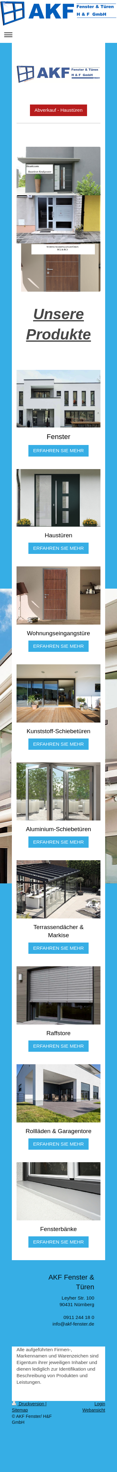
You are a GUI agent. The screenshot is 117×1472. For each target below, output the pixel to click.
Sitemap (20, 1410)
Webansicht (93, 1410)
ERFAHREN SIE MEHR (58, 450)
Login (100, 1403)
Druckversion (28, 1403)
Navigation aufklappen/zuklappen (58, 34)
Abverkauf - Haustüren (59, 110)
